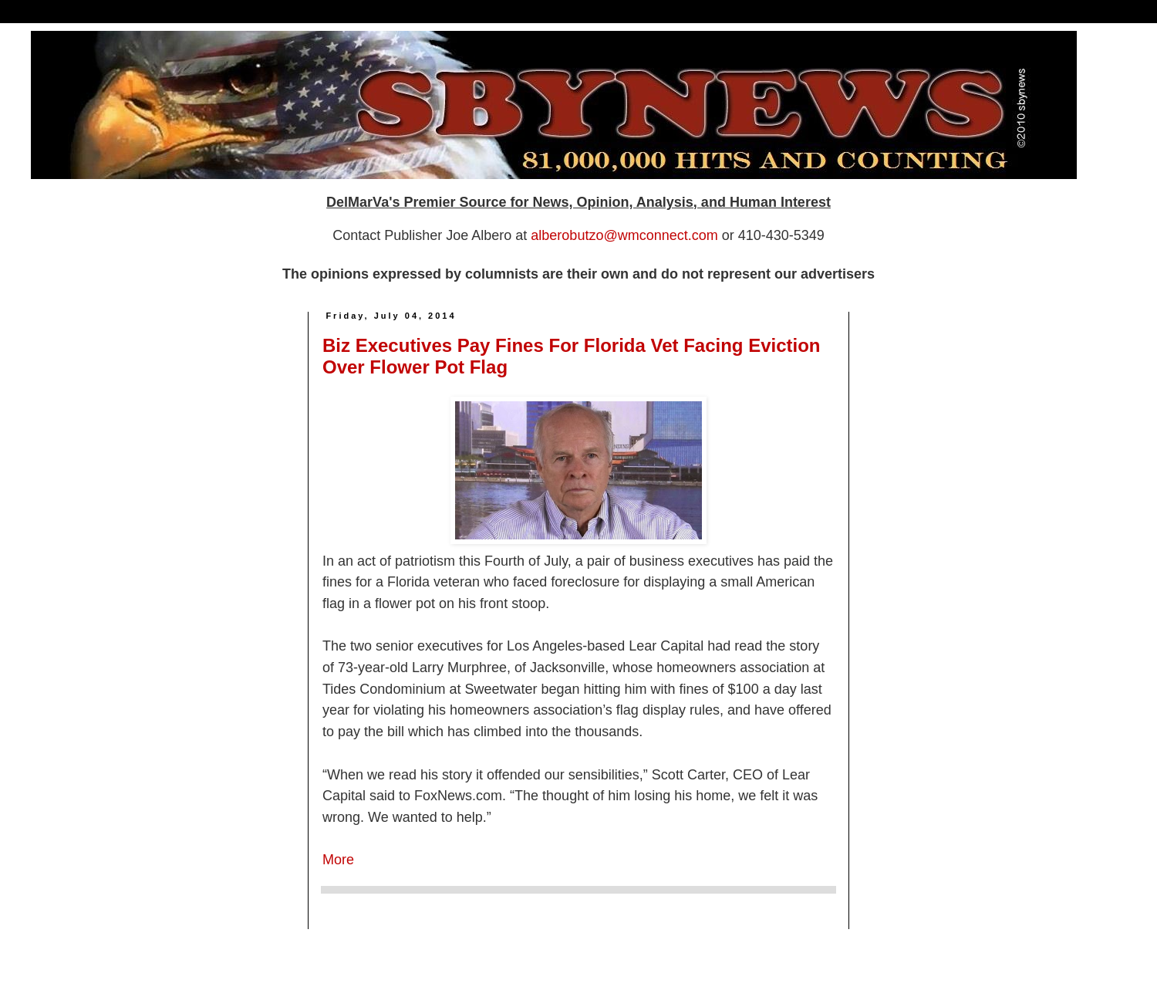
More (338, 859)
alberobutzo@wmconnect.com (624, 235)
